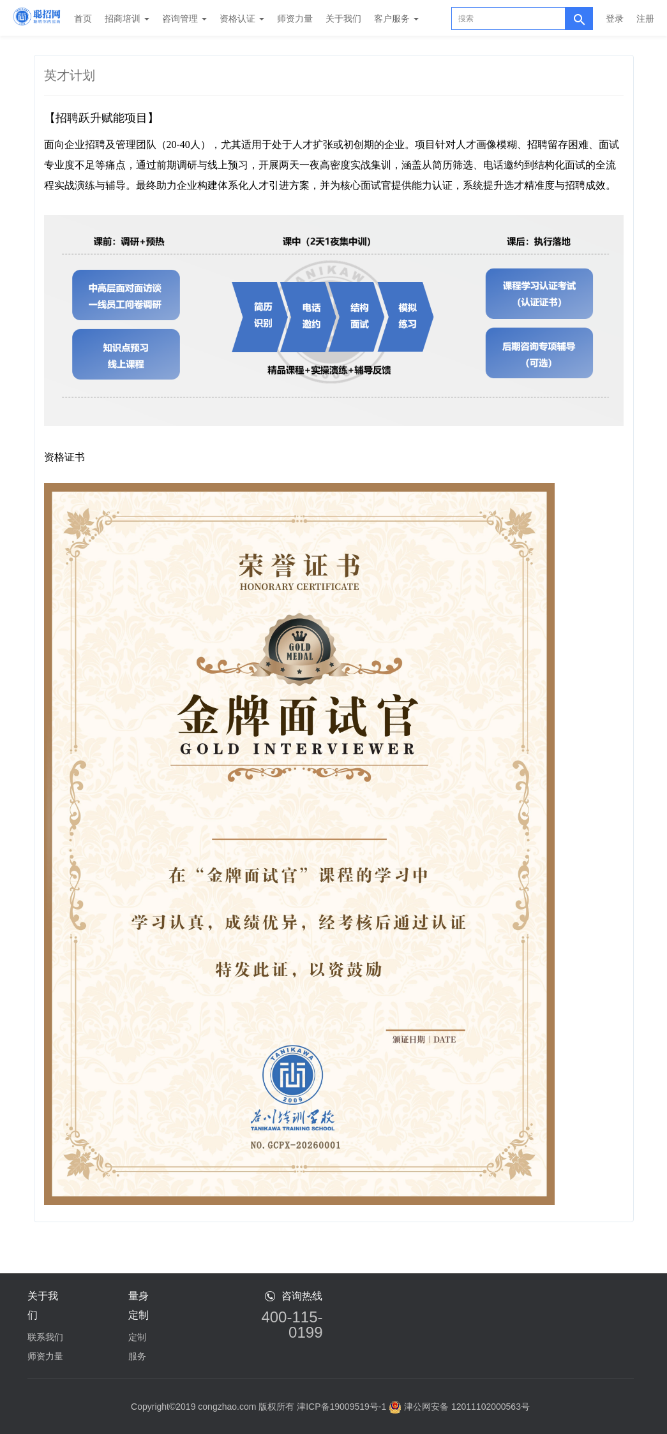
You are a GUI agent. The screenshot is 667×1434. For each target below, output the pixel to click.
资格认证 (242, 18)
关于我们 (343, 18)
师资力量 (295, 18)
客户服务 (396, 18)
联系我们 (45, 1337)
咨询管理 (184, 18)
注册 (645, 18)
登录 (615, 18)
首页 (83, 18)
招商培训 (127, 18)
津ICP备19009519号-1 (341, 1406)
